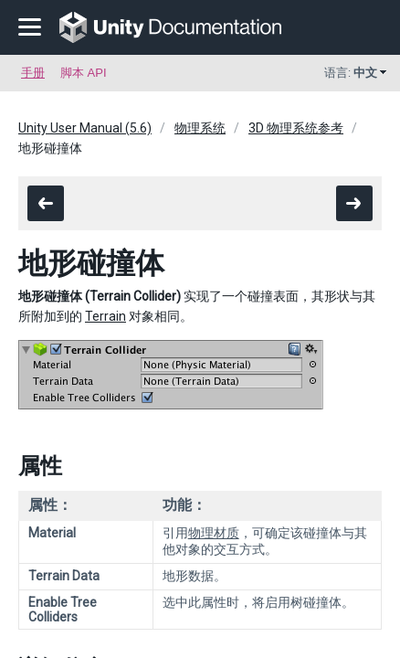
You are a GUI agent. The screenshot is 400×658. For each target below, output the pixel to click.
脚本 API (83, 73)
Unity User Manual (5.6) (85, 128)
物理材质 (213, 532)
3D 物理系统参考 (295, 128)
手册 (33, 73)
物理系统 (200, 128)
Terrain (105, 316)
